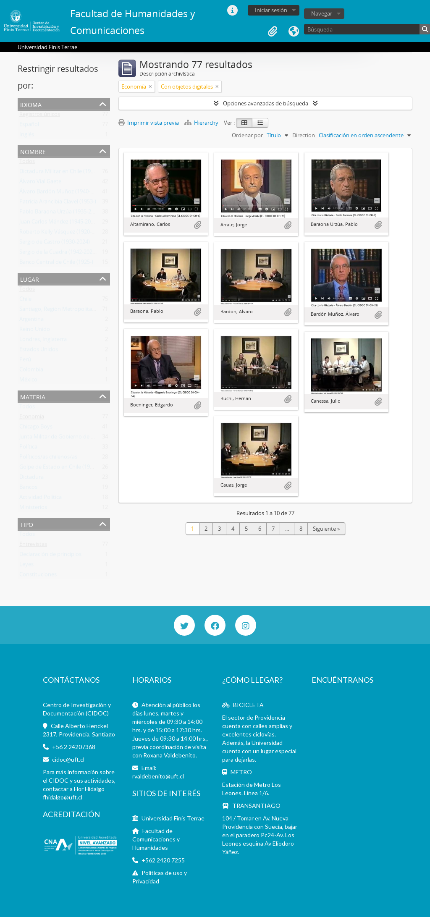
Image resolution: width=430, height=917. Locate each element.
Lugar (29, 278)
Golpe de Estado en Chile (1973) (58, 468)
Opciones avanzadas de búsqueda (265, 103)
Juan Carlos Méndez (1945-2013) (58, 223)
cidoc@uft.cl (68, 759)
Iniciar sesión (271, 10)
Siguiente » (326, 528)
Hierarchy (202, 122)
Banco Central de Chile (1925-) (56, 263)
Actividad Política (40, 499)
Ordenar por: (248, 135)
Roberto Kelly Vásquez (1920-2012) (62, 233)
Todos (27, 163)
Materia (32, 396)
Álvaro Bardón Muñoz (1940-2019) (61, 193)
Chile (25, 300)
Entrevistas (33, 546)
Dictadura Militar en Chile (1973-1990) (65, 173)
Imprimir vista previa (148, 122)
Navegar (321, 13)
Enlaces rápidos (232, 10)
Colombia (31, 371)
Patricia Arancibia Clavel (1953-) (57, 203)
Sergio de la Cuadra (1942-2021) (58, 253)
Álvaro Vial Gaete (40, 183)
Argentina (31, 321)
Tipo (26, 523)
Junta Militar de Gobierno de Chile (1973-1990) (76, 438)
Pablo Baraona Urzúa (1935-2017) (60, 213)
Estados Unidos (38, 351)
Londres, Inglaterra (43, 341)
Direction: (304, 135)
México (28, 381)
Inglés (26, 136)
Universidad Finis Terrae (173, 818)
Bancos (28, 489)
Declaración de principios (50, 556)
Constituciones (38, 576)
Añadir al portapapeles (197, 225)
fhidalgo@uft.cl (62, 797)
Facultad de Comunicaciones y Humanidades (156, 839)
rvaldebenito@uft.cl (158, 776)
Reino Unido (34, 331)
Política (28, 448)
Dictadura (31, 478)
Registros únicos (39, 116)
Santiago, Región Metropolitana (58, 310)
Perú (25, 361)
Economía (31, 418)
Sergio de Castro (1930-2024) (54, 243)
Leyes (26, 566)
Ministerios (33, 509)
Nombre (33, 151)
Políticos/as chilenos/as (48, 458)
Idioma (293, 31)
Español (29, 126)
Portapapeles (272, 31)
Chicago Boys (35, 428)
